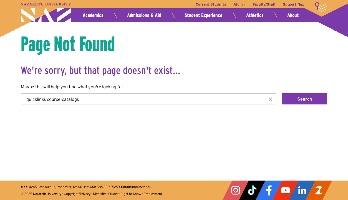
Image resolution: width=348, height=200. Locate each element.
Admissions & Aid (144, 15)
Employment (153, 194)
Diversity (99, 194)
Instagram (235, 190)
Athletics (255, 15)
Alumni (239, 4)
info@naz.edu (141, 187)
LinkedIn (302, 190)
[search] (142, 98)
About (293, 15)
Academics (93, 15)
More (321, 7)
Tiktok (252, 190)
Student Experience (203, 15)
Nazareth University (46, 12)
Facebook (269, 190)
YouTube (285, 190)
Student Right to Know (124, 194)
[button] (270, 99)
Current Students (211, 4)
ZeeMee (319, 190)
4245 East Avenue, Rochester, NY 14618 (57, 187)
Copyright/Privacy (77, 194)
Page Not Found (68, 43)
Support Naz (293, 4)
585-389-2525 (107, 187)
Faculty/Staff (264, 4)
